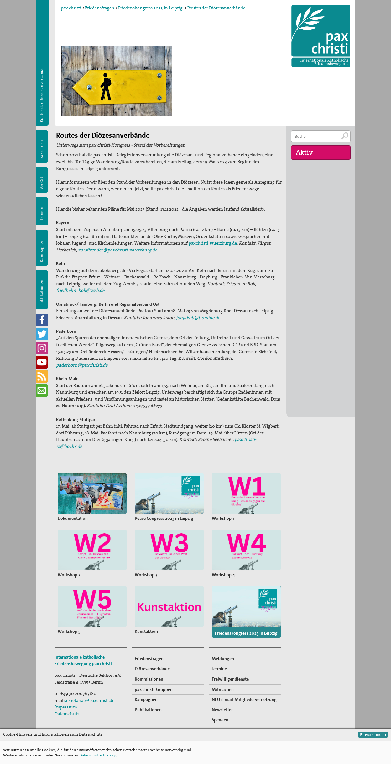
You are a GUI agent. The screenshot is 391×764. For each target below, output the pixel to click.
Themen (41, 214)
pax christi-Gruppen (154, 689)
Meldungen (223, 658)
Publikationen (41, 293)
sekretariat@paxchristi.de (89, 700)
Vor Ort (41, 183)
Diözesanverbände (152, 668)
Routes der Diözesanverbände (216, 8)
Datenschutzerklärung (97, 755)
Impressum (66, 707)
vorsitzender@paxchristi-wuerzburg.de (117, 250)
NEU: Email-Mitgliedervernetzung (244, 699)
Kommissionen (149, 679)
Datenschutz (67, 714)
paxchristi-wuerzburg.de (213, 243)
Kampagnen (41, 250)
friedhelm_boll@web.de (80, 290)
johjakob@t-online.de (198, 317)
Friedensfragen (99, 8)
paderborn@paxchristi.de (81, 365)
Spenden (220, 720)
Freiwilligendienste (230, 679)
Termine (219, 668)
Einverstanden (373, 734)
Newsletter (222, 710)
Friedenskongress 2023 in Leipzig (150, 8)
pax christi (71, 8)
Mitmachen (223, 689)
